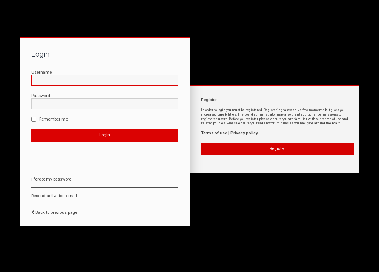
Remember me (49, 119)
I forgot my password (51, 179)
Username (41, 72)
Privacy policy (244, 133)
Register (277, 148)
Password (40, 95)
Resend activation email (54, 195)
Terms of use (214, 133)
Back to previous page (56, 212)
